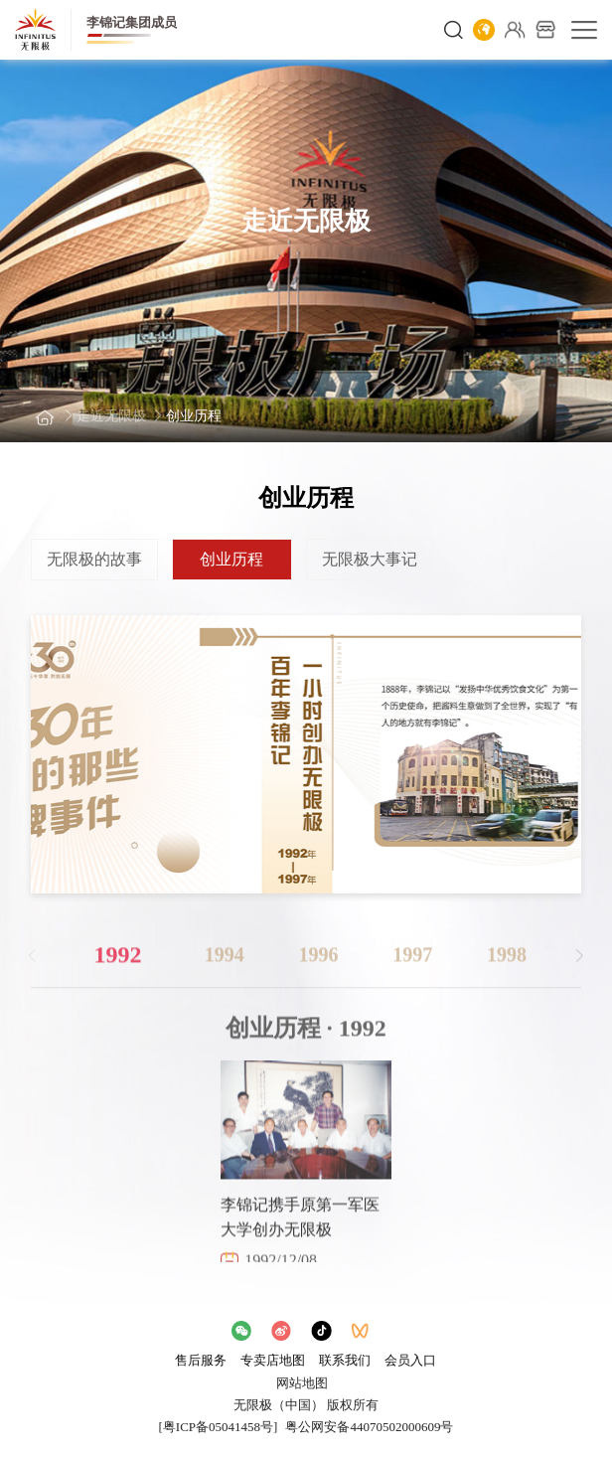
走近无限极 (111, 415)
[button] (579, 965)
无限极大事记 (369, 559)
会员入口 (410, 1360)
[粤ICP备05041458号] (218, 1426)
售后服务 (201, 1360)
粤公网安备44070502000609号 (369, 1426)
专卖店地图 (272, 1360)
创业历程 (194, 415)
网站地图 (302, 1383)
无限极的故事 (94, 559)
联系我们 (345, 1360)
